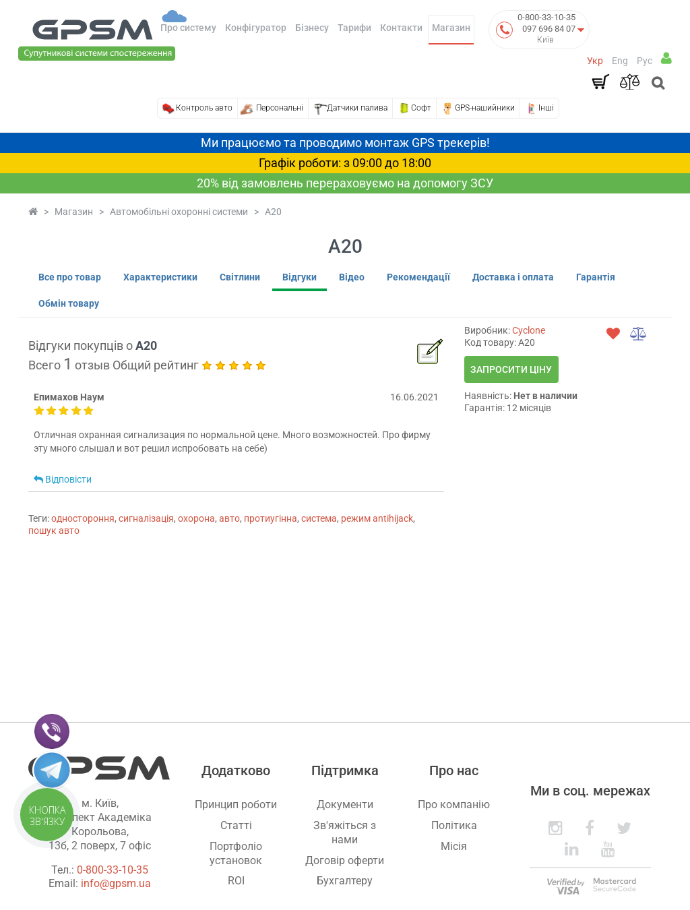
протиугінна (270, 518)
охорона (196, 518)
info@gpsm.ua (116, 883)
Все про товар (69, 277)
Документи (345, 804)
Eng (620, 60)
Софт (421, 108)
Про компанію (454, 804)
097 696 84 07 (548, 29)
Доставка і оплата (513, 277)
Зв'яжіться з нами (344, 832)
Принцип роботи (236, 804)
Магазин (451, 27)
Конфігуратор (255, 27)
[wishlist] (613, 333)
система (319, 518)
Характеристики (160, 277)
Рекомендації (418, 277)
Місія (454, 846)
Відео (352, 277)
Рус (644, 60)
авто (229, 518)
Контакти (401, 27)
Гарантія (595, 277)
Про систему (188, 27)
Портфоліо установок (236, 853)
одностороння (83, 518)
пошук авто (54, 530)
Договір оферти (344, 860)
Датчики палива (357, 108)
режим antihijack (377, 518)
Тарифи (354, 27)
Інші (546, 108)
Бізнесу (312, 27)
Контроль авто (204, 108)
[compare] (639, 333)
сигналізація (146, 518)
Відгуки (299, 277)
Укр (595, 60)
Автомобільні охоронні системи (179, 211)
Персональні (279, 108)
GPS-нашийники (485, 108)
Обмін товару (68, 303)
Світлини (240, 277)
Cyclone (528, 330)
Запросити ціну (511, 369)
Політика (454, 825)
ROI (236, 880)
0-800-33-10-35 (546, 17)
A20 (273, 211)
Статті (236, 825)
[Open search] (656, 84)
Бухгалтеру (345, 880)
